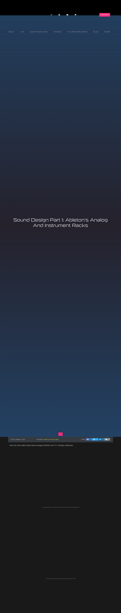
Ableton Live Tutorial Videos (51, 439)
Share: (83, 439)
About (11, 32)
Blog (95, 32)
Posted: (13, 439)
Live (22, 32)
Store (107, 32)
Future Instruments (77, 32)
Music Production (39, 32)
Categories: (39, 439)
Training (57, 32)
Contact (104, 15)
